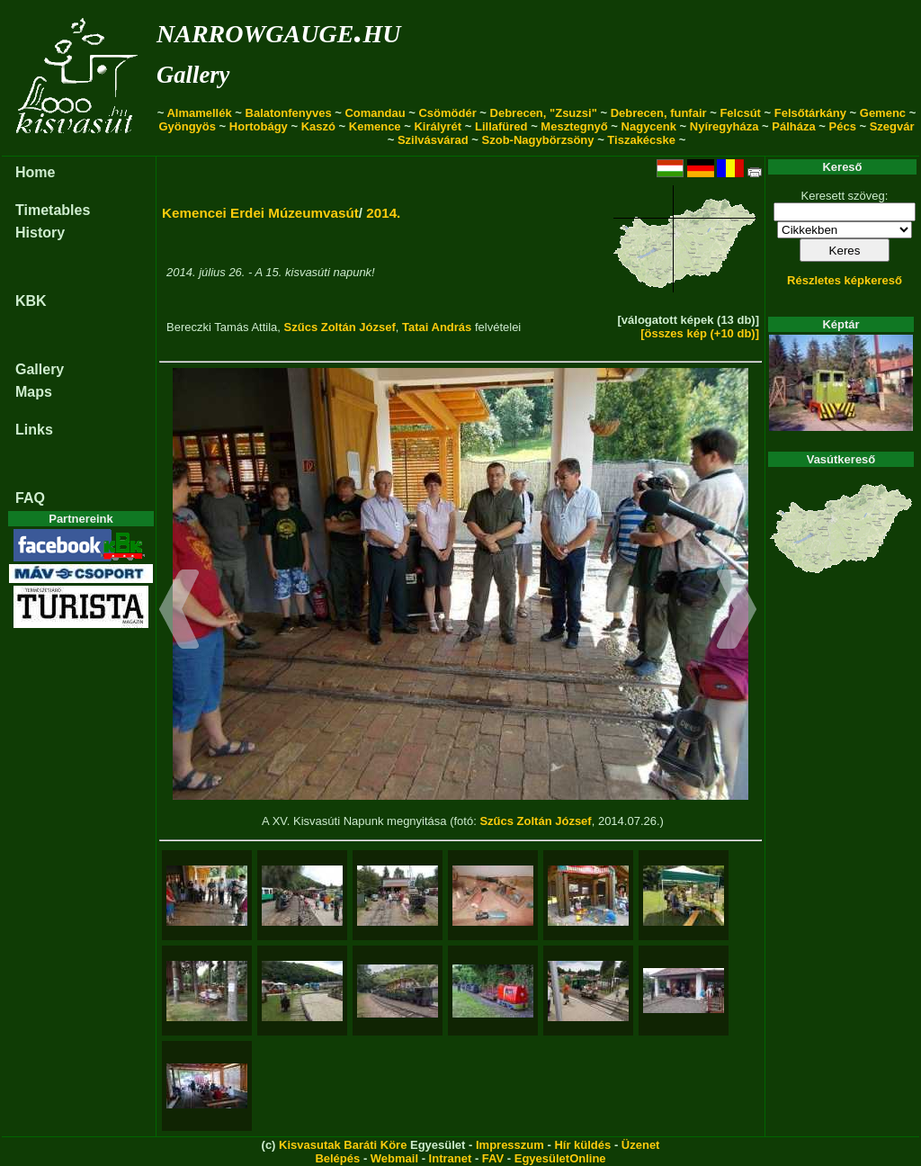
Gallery (192, 74)
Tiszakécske (641, 140)
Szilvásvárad (433, 140)
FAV (493, 1158)
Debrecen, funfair (659, 113)
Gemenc (883, 113)
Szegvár (892, 126)
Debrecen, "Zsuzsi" (543, 113)
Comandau (374, 113)
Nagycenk (648, 126)
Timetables (52, 210)
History (40, 232)
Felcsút (740, 113)
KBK (31, 301)
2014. (383, 212)
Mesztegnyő (574, 126)
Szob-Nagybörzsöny (538, 140)
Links (34, 429)
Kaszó (318, 126)
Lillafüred (501, 126)
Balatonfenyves (289, 113)
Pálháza (793, 126)
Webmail (394, 1158)
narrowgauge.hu (278, 30)
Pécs (842, 126)
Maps (33, 391)
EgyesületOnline (560, 1158)
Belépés (337, 1158)
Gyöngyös (187, 126)
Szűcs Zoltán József (340, 327)
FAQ (30, 498)
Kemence (375, 126)
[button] (179, 612)
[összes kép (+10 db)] (699, 333)
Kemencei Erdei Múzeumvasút (260, 212)
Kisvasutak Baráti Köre (343, 1145)
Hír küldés (582, 1145)
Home (35, 172)
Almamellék (198, 113)
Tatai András (436, 327)
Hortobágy (258, 126)
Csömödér (447, 113)
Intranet (450, 1158)
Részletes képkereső (844, 280)
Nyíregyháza (724, 126)
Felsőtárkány (810, 113)
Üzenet (640, 1145)
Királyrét (437, 126)
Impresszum (510, 1145)
